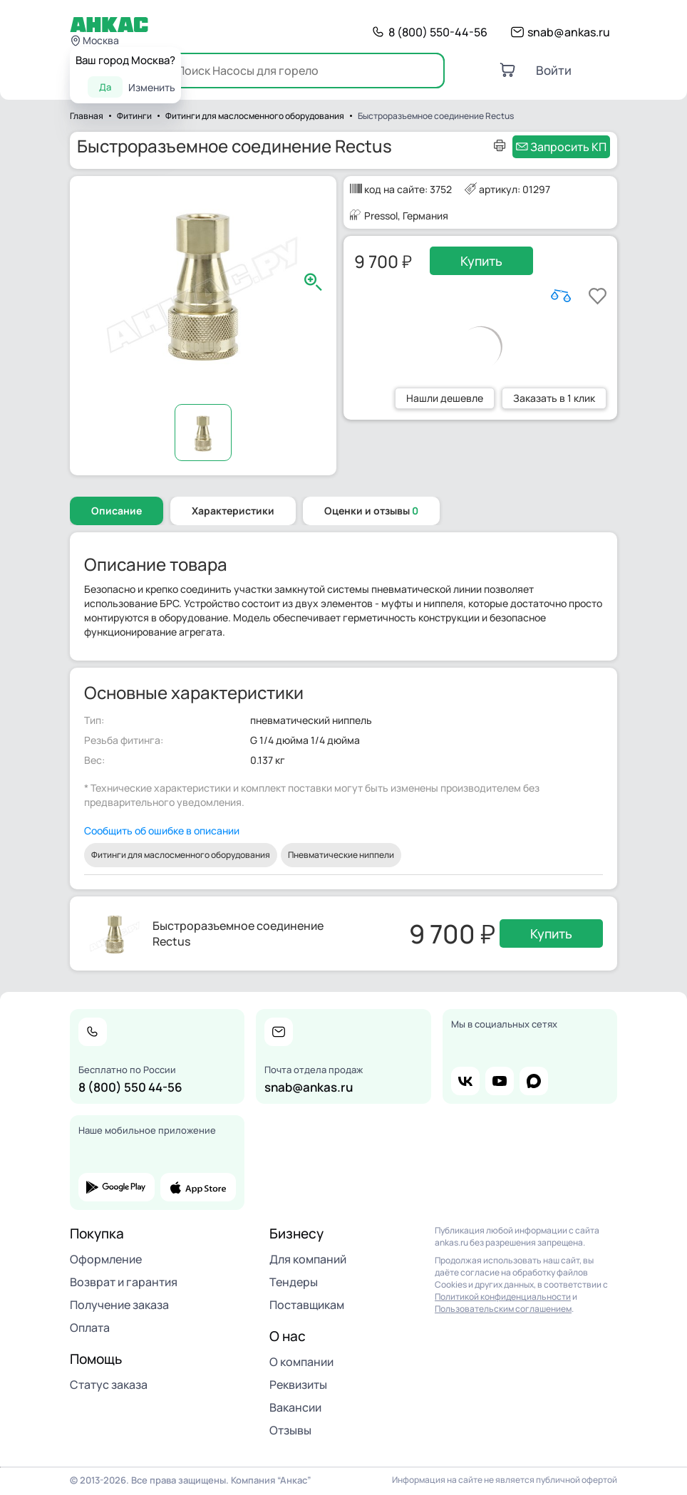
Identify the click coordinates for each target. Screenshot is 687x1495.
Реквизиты (298, 1384)
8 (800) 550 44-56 (130, 1087)
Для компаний (307, 1259)
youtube (499, 1081)
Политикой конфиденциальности (503, 1296)
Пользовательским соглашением (503, 1309)
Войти (554, 70)
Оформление (106, 1259)
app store (198, 1187)
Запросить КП (568, 147)
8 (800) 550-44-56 (437, 32)
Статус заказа (109, 1384)
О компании (301, 1362)
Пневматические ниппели (341, 855)
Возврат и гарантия (123, 1282)
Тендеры (293, 1282)
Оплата (90, 1327)
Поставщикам (306, 1305)
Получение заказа (119, 1305)
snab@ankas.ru (568, 32)
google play (116, 1187)
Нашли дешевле (444, 398)
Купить (481, 260)
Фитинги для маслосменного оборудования (180, 855)
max (534, 1081)
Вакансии (295, 1407)
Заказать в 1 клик (554, 398)
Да (105, 87)
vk (465, 1081)
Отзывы (290, 1430)
